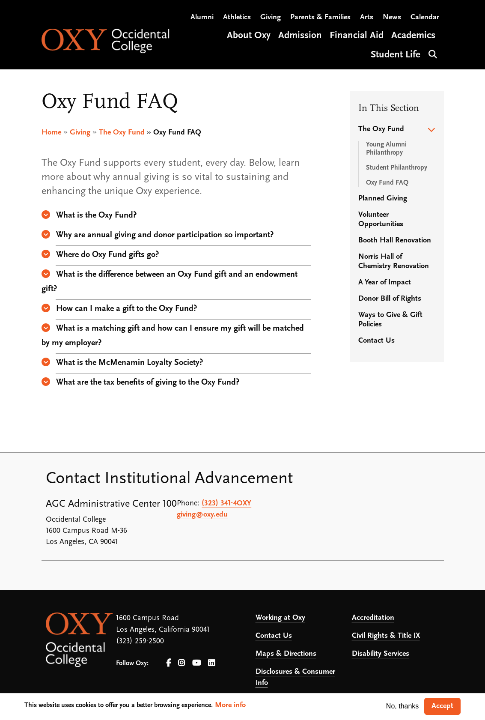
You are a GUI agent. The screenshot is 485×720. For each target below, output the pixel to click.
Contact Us (376, 341)
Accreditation (373, 618)
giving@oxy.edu (202, 515)
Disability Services (380, 654)
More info (230, 705)
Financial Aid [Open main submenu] (357, 36)
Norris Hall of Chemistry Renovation (393, 261)
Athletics (237, 17)
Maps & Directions (286, 654)
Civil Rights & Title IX (386, 636)
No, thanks (402, 706)
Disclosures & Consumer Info (295, 677)
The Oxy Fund (122, 132)
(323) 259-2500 (140, 641)
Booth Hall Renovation (394, 240)
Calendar (425, 17)
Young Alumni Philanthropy (386, 148)
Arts (366, 17)
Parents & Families (320, 17)
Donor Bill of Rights (389, 299)
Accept (442, 706)
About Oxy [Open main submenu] (249, 36)
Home (51, 132)
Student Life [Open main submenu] (395, 55)
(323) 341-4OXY (226, 503)
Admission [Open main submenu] (300, 36)
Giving (270, 17)
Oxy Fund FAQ (387, 182)
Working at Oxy (280, 618)
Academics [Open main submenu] (413, 36)
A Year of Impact (384, 282)
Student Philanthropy (396, 167)
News (392, 17)
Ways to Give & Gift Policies (390, 320)
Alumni (202, 17)
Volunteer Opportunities (380, 219)
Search (431, 53)
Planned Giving (382, 198)
